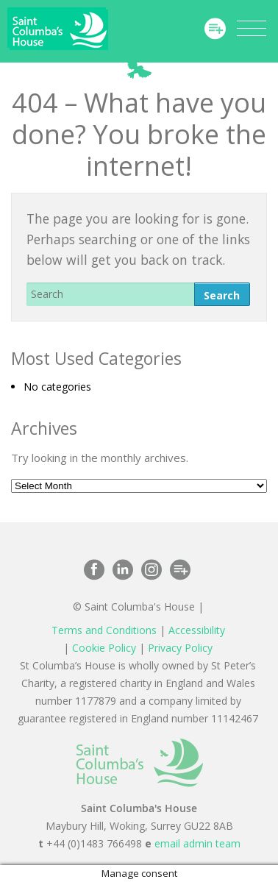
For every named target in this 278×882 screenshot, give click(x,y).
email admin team (197, 843)
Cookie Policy (104, 648)
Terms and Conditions (104, 630)
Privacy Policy (180, 648)
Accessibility (196, 630)
